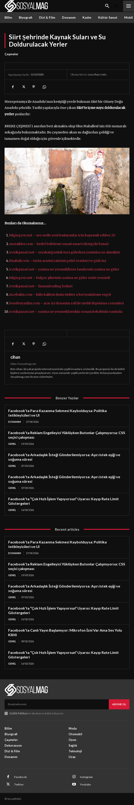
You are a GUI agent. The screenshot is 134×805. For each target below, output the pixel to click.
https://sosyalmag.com (23, 363)
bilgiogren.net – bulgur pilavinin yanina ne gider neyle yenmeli (59, 278)
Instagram (86, 777)
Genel (12, 443)
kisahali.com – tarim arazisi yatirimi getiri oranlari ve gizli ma (57, 261)
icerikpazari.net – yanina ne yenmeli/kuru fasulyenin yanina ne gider (64, 269)
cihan (15, 357)
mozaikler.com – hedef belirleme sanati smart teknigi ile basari (59, 244)
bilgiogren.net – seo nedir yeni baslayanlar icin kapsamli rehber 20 (62, 235)
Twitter (19, 784)
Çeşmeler (11, 54)
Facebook (20, 777)
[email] (57, 704)
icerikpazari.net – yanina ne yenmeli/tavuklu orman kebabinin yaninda (65, 312)
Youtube (85, 784)
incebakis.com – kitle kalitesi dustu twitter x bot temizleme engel (60, 294)
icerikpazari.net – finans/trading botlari (40, 286)
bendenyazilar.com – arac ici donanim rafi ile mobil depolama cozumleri (66, 303)
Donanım (14, 421)
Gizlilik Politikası (18, 713)
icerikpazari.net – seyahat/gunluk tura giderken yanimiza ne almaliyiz (64, 252)
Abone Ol (119, 704)
